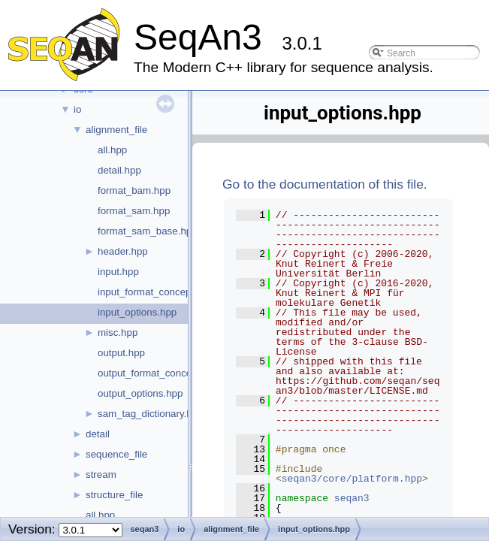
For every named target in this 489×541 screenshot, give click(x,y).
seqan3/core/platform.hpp (352, 478)
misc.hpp (117, 332)
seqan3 (352, 498)
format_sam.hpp (134, 210)
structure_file (114, 494)
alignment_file (116, 129)
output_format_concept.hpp (158, 373)
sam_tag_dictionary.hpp (151, 413)
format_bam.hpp (134, 190)
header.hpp (123, 251)
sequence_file (116, 454)
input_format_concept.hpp (155, 292)
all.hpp (112, 150)
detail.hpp (119, 170)
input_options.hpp (137, 312)
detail (98, 434)
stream (101, 474)
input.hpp (118, 271)
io (77, 109)
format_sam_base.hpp (148, 231)
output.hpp (121, 352)
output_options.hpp (140, 393)
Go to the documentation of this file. (324, 184)
